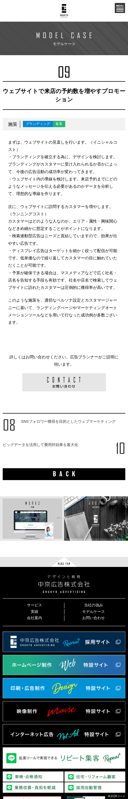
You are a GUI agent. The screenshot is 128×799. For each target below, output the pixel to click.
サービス (34, 605)
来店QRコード (116, 796)
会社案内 (34, 618)
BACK (66, 474)
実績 (34, 612)
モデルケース (93, 612)
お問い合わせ (93, 618)
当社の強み (93, 605)
